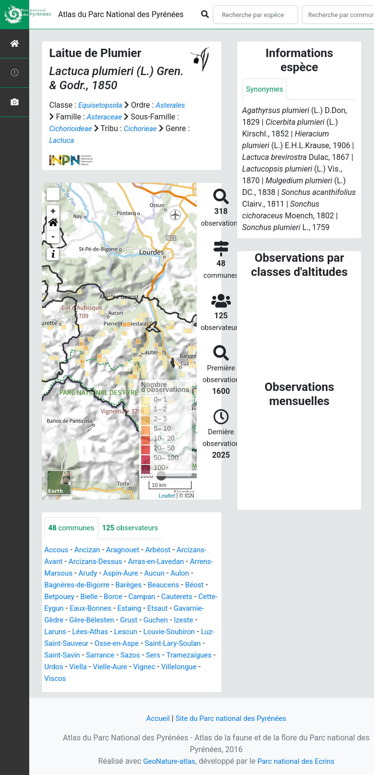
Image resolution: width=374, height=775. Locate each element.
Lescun (190, 632)
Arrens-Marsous (72, 573)
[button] (53, 224)
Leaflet (167, 496)
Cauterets (61, 608)
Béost (54, 596)
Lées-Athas (152, 632)
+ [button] (53, 211)
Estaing (195, 608)
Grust (195, 620)
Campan (174, 596)
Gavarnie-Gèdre (99, 620)
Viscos (173, 678)
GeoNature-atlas (166, 761)
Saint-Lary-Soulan (98, 655)
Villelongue (136, 678)
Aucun (187, 573)
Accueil (153, 718)
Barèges (161, 585)
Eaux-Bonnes (153, 608)
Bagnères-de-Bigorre (105, 585)
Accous (57, 550)
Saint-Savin (153, 655)
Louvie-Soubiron (72, 643)
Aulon (54, 585)
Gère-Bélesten (155, 620)
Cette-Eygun (104, 608)
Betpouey (86, 596)
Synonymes (266, 89)
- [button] (53, 237)
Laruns (116, 632)
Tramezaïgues (117, 667)
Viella (183, 667)
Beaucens (198, 585)
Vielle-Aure (62, 678)
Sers (79, 667)
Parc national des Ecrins (297, 761)
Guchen (57, 632)
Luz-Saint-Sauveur (137, 643)
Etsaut (55, 620)
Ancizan (90, 550)
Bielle (118, 596)
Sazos (54, 667)
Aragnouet (128, 550)
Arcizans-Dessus (99, 561)
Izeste (87, 632)
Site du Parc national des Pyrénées (232, 718)
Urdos (158, 667)
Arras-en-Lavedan (164, 561)
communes (73, 528)
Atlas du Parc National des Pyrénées (121, 14)
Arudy (116, 573)
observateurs (136, 528)
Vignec (100, 678)
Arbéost (165, 550)
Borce (143, 596)
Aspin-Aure (151, 573)
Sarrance (194, 655)
